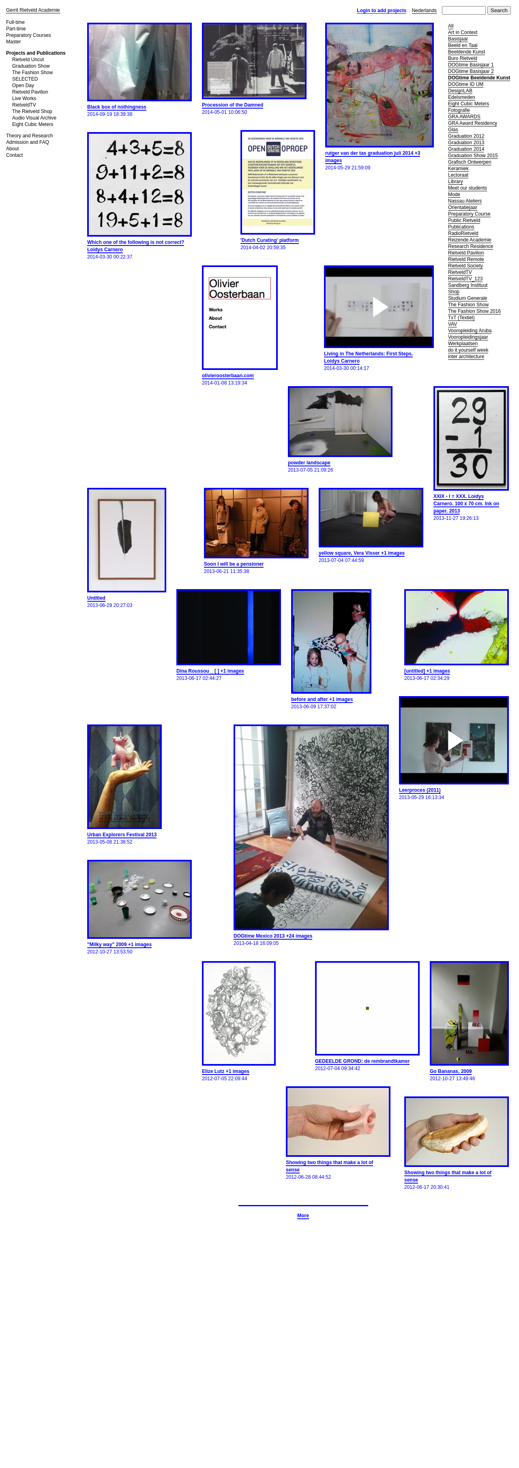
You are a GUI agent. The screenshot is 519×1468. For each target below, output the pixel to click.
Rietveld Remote (466, 259)
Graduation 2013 (466, 142)
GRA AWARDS (464, 117)
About (12, 149)
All (450, 26)
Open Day (23, 85)
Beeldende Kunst (466, 52)
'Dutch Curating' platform (269, 240)
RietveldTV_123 (465, 279)
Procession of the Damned (232, 105)
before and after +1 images (322, 699)
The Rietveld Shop (32, 111)
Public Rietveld (464, 220)
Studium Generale (467, 298)
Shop (453, 292)
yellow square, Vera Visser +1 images (362, 553)
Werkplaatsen (463, 343)
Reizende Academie (469, 240)
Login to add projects (381, 10)
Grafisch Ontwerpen (469, 162)
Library (455, 181)
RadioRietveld (463, 233)
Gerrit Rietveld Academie (33, 10)
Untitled (96, 598)
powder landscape (309, 463)
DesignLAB (460, 91)
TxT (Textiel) (461, 318)
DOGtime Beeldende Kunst (479, 78)
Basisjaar (458, 39)
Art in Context (463, 32)
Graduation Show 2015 (473, 155)
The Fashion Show (32, 72)
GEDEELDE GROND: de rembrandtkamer (362, 1061)
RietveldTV (24, 105)
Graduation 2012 (466, 136)
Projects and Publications (36, 53)
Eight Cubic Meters (32, 124)
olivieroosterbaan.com (228, 375)
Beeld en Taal (463, 45)
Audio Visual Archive (34, 118)
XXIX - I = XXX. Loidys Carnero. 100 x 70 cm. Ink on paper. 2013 (466, 504)
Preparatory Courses (28, 35)
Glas (453, 129)
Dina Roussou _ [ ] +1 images (210, 671)
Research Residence (470, 246)
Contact (14, 155)
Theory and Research (29, 136)
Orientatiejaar (462, 207)
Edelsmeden (461, 97)
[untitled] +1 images (427, 671)
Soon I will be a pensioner (234, 564)
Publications (461, 227)
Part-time (16, 29)
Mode (454, 194)
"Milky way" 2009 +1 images (119, 944)
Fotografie (459, 110)
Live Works (24, 98)
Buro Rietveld (462, 58)
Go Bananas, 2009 (451, 1071)
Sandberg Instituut (467, 285)
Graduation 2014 (466, 149)
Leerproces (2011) (420, 790)
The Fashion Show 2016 (474, 311)
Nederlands (424, 10)
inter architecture (466, 356)
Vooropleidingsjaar (468, 337)
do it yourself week (468, 350)
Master (13, 42)
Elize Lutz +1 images (225, 1071)
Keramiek (458, 168)
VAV (452, 324)
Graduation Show (31, 66)
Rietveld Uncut (28, 59)
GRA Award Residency (472, 123)
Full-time (15, 22)
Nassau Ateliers (465, 201)
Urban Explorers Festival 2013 (122, 835)
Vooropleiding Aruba (469, 330)
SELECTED (25, 79)
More (303, 1215)
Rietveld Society (465, 266)
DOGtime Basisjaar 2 (471, 71)
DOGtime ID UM (465, 84)
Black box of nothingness (116, 107)
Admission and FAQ (27, 142)
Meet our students (467, 188)
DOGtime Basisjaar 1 (471, 65)
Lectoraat (458, 175)
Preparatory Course (469, 214)
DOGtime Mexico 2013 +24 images (273, 936)
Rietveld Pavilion (30, 92)
